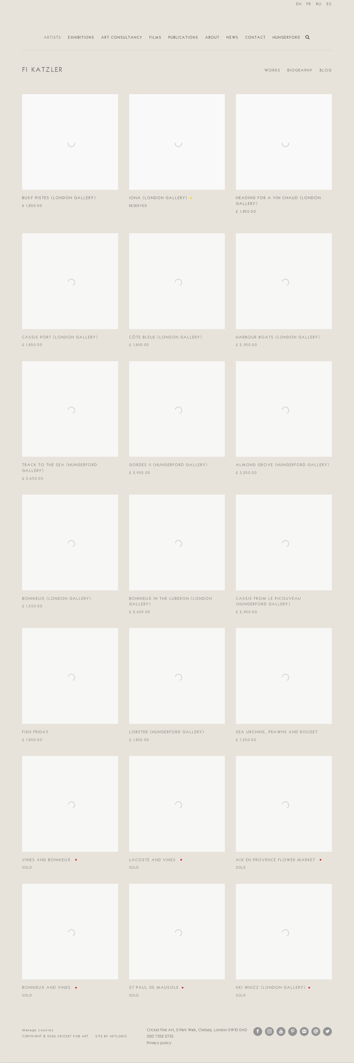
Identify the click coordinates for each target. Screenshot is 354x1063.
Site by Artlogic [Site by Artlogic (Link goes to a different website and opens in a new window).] (111, 1036)
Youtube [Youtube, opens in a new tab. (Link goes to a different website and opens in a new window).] (281, 1031)
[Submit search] (307, 36)
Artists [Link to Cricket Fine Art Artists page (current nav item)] (52, 37)
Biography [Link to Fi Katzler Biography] (300, 70)
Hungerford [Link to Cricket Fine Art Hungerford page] (286, 37)
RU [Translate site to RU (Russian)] (319, 4)
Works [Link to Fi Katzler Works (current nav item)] (272, 70)
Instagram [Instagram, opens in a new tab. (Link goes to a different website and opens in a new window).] (269, 1031)
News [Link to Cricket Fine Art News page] (232, 37)
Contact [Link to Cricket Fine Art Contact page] (255, 37)
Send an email (315, 1031)
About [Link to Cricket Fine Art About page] (212, 37)
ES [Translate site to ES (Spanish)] (329, 4)
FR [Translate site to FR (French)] (308, 4)
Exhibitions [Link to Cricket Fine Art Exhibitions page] (81, 37)
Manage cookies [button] (38, 1030)
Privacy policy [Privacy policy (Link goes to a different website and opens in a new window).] (159, 1043)
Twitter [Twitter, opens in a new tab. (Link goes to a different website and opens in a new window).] (327, 1031)
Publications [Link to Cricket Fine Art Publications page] (183, 37)
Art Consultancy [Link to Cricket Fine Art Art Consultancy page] (121, 37)
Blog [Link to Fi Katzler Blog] (326, 70)
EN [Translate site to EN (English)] (299, 4)
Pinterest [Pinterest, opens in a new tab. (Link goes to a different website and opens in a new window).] (292, 1031)
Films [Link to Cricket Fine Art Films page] (155, 37)
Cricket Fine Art (177, 16)
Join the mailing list (304, 1031)
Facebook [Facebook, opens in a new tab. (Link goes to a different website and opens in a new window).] (257, 1031)
